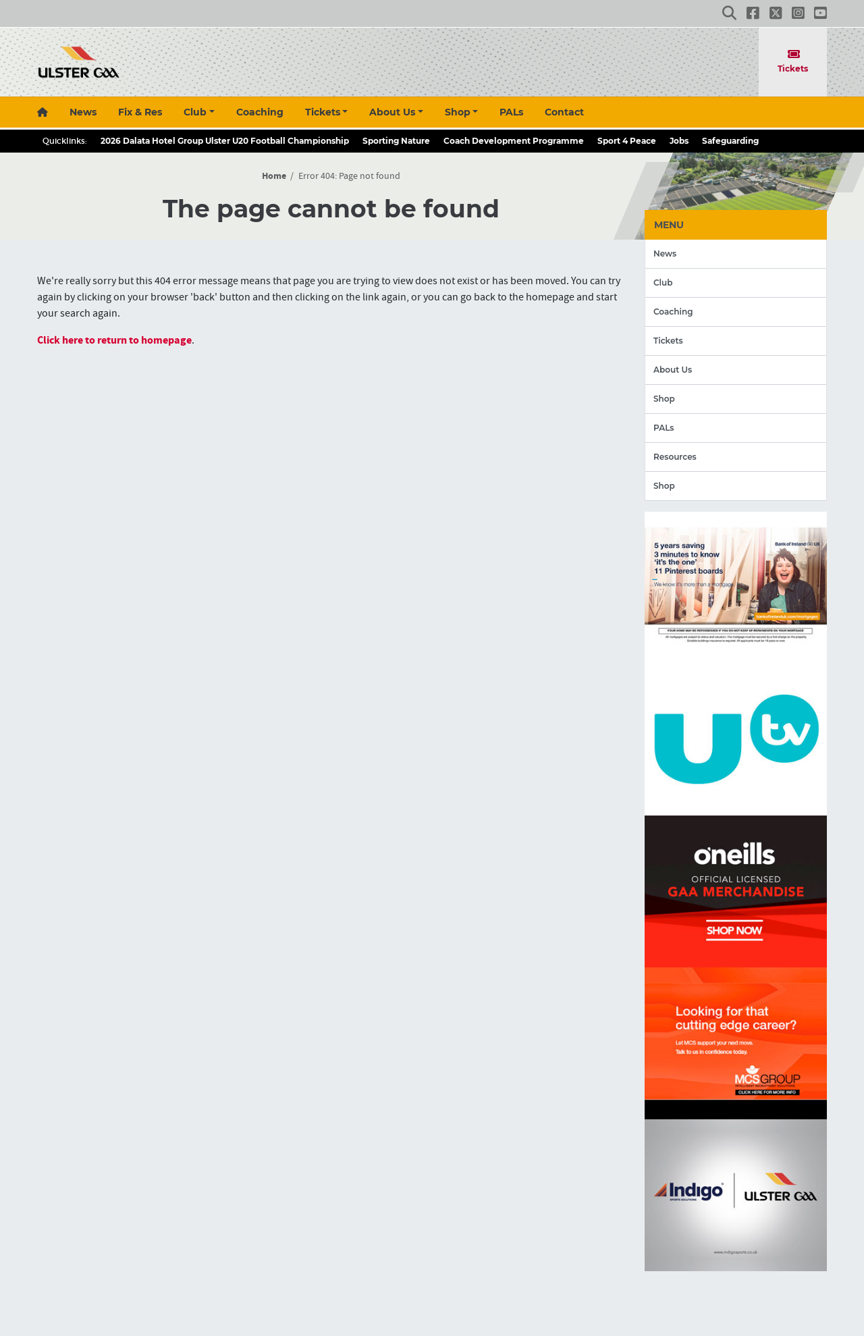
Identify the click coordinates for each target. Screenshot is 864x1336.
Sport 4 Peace (626, 141)
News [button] (83, 112)
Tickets (793, 61)
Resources (675, 457)
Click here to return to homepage (114, 340)
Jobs (679, 141)
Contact (564, 112)
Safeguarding (730, 141)
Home (274, 176)
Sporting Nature (396, 141)
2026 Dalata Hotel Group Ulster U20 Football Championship (225, 141)
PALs (511, 112)
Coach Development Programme (513, 141)
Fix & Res (140, 112)
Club (195, 112)
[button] (729, 13)
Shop (457, 112)
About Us (392, 112)
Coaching (260, 112)
